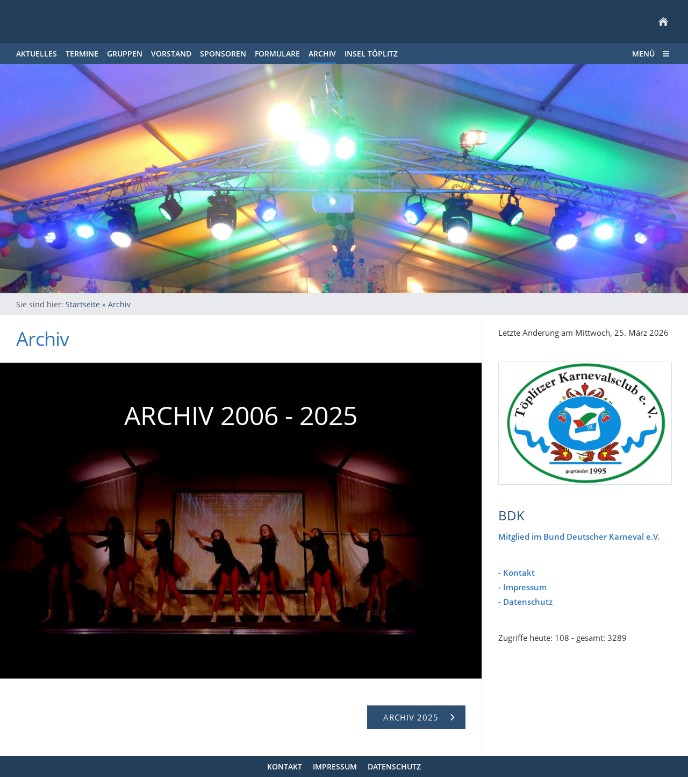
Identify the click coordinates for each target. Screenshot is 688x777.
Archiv (119, 304)
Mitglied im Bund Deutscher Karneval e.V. (579, 536)
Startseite (83, 304)
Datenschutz (394, 766)
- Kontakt (516, 572)
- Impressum (522, 587)
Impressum (335, 766)
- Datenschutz (525, 601)
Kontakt (284, 766)
